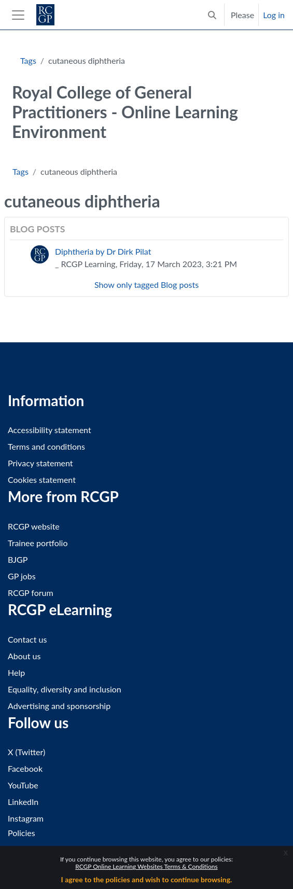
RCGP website (34, 526)
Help (16, 672)
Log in (274, 15)
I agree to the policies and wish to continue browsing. (146, 879)
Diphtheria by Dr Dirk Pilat (103, 251)
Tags (28, 60)
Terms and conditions (46, 446)
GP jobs (22, 576)
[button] (212, 15)
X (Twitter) (26, 752)
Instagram (26, 818)
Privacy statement (40, 463)
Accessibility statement (49, 430)
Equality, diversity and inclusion (64, 689)
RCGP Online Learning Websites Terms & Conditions (146, 866)
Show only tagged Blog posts (146, 284)
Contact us (27, 639)
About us (24, 656)
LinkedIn (23, 802)
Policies (21, 833)
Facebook (25, 768)
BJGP (17, 559)
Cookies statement (42, 479)
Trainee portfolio (37, 543)
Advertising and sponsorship (59, 706)
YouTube (23, 785)
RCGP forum (30, 593)
